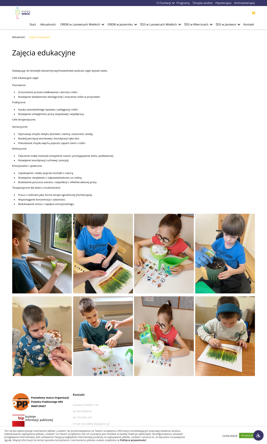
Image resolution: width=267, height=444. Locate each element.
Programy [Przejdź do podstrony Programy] (183, 3)
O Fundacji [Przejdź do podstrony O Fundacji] (163, 3)
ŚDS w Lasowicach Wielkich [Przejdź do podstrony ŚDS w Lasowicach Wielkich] (158, 24)
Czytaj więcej (230, 435)
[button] (173, 3)
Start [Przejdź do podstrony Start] (32, 24)
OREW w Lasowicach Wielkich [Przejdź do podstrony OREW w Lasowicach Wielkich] (80, 24)
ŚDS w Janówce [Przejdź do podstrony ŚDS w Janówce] (226, 24)
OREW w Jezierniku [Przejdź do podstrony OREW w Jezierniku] (120, 24)
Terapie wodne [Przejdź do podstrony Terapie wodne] (202, 3)
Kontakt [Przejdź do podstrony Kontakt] (248, 24)
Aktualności (18, 37)
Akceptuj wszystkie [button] (251, 435)
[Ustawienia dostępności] (258, 435)
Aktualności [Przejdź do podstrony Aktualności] (48, 24)
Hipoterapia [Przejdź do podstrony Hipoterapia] (223, 3)
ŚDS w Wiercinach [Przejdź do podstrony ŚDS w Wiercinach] (196, 24)
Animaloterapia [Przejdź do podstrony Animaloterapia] (244, 3)
